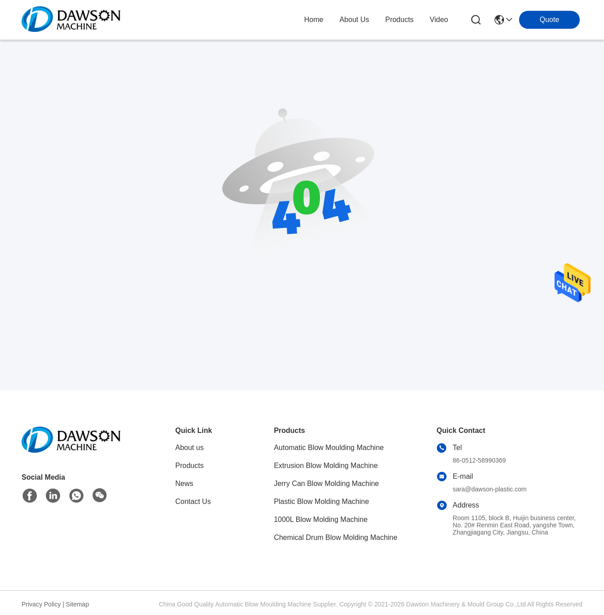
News (184, 483)
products (399, 19)
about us (354, 19)
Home (314, 19)
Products (189, 465)
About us (189, 447)
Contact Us (193, 501)
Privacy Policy (41, 604)
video (439, 19)
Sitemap (77, 604)
